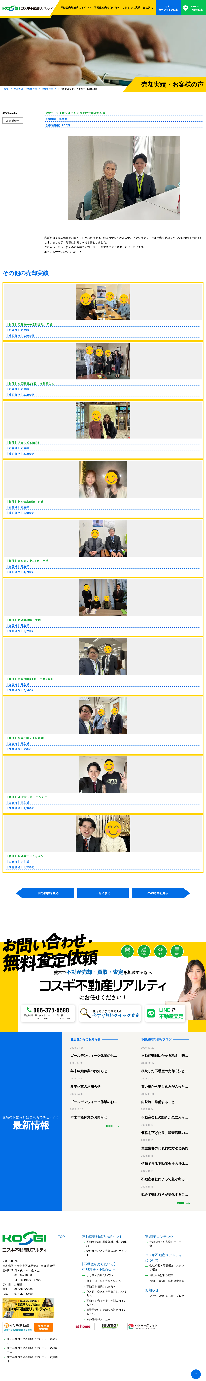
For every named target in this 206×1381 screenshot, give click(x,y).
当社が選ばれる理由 (161, 1273)
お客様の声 (47, 88)
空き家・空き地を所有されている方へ (106, 1292)
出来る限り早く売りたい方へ (103, 1279)
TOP (61, 1235)
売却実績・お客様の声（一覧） (165, 1242)
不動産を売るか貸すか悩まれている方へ (106, 1301)
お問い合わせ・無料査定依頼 (166, 1279)
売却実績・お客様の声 (25, 88)
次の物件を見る (157, 893)
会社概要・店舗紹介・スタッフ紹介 (166, 1265)
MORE (110, 1124)
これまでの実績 (131, 7)
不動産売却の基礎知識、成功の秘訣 (106, 1242)
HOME (6, 88)
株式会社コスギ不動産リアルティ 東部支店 (32, 1339)
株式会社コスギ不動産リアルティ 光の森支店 (32, 1348)
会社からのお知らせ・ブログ (166, 1294)
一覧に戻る (103, 893)
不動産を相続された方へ (101, 1284)
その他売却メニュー (98, 1317)
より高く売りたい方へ (99, 1273)
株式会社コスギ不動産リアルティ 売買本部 (32, 1357)
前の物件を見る (48, 893)
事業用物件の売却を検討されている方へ (106, 1310)
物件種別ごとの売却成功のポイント (106, 1251)
